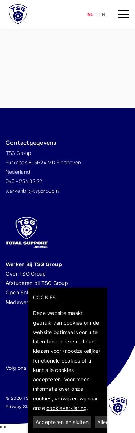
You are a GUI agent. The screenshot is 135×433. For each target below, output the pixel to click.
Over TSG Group (26, 273)
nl (90, 14)
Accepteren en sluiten (62, 422)
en (102, 14)
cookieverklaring (66, 408)
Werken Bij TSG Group (34, 264)
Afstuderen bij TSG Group (37, 283)
